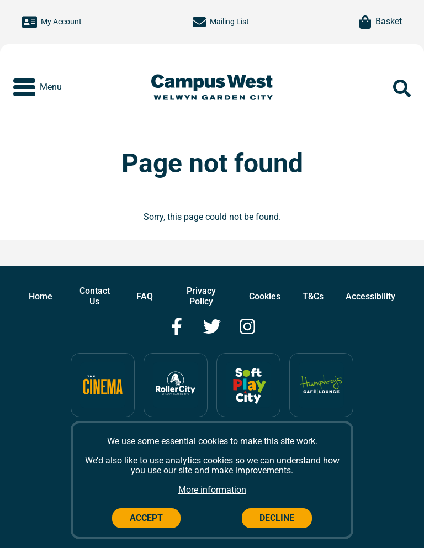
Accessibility (370, 296)
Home (40, 296)
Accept (146, 518)
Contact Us (95, 296)
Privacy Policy (201, 296)
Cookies (264, 296)
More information (212, 489)
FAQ (144, 296)
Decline (276, 518)
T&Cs (313, 296)
